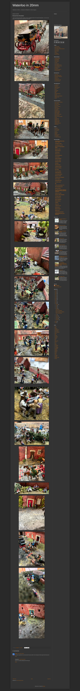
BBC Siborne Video (57, 47)
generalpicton (57, 285)
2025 (56, 321)
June (56, 308)
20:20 (55, 326)
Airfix (55, 327)
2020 (56, 298)
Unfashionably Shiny (58, 180)
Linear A (56, 131)
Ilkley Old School (57, 164)
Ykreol (56, 98)
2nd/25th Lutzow (61, 238)
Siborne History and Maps (58, 116)
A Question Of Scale (58, 166)
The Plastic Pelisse (58, 196)
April (56, 305)
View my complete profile (57, 286)
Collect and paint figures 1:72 (59, 185)
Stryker (16, 653)
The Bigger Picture (62, 276)
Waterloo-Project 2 (58, 188)
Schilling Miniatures (57, 93)
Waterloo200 (57, 124)
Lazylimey (56, 202)
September (57, 317)
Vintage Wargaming (58, 172)
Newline (56, 91)
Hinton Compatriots (58, 199)
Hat (55, 339)
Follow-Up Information (59, 313)
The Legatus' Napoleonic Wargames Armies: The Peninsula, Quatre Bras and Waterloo (60, 190)
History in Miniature (57, 106)
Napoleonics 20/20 (58, 161)
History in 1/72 (57, 153)
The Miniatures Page (58, 79)
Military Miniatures (58, 197)
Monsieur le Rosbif (58, 175)
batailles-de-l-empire (58, 193)
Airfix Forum (56, 74)
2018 (56, 295)
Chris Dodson (57, 61)
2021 (56, 299)
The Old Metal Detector (58, 174)
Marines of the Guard (62, 225)
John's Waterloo (57, 108)
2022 (56, 300)
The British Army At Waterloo (59, 177)
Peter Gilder (57, 169)
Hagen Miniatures (57, 87)
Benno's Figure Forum (58, 75)
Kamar (56, 89)
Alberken (56, 328)
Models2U (56, 132)
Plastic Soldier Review (58, 114)
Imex (55, 343)
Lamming (56, 346)
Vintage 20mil (57, 118)
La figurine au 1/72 (58, 205)
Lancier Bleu (56, 135)
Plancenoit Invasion (62, 244)
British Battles (57, 103)
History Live (57, 204)
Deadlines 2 (61, 250)
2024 (56, 303)
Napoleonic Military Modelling (59, 194)
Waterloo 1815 (57, 210)
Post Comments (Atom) (19, 680)
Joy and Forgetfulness (58, 155)
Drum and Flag (57, 129)
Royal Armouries (57, 115)
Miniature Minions (58, 150)
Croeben (56, 62)
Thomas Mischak (57, 70)
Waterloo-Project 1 (58, 208)
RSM (55, 92)
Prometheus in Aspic (58, 143)
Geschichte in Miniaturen (58, 76)
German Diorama (57, 67)
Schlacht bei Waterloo (58, 69)
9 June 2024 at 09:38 (22, 659)
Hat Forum (56, 77)
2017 (56, 294)
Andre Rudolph (57, 46)
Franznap (56, 336)
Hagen (56, 338)
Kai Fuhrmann (57, 130)
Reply (16, 656)
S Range (56, 355)
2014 (56, 290)
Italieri (56, 344)
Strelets (56, 117)
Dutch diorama (57, 63)
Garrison (56, 337)
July (56, 314)
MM (55, 183)
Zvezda (56, 358)
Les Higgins (56, 347)
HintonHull (56, 163)
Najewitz (56, 133)
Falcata (56, 335)
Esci (55, 334)
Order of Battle (57, 113)
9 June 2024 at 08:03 (21, 653)
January (57, 304)
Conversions (57, 309)
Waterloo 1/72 (57, 119)
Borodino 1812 (57, 207)
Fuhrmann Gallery (57, 104)
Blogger (44, 686)
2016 (56, 293)
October (57, 318)
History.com (56, 107)
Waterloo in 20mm (26, 5)
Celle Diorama (57, 60)
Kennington (56, 90)
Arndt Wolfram (57, 59)
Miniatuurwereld (57, 134)
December (57, 319)
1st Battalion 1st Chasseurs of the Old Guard (63, 256)
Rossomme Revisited (59, 310)
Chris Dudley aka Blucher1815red (59, 48)
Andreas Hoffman (57, 58)
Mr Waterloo (56, 53)
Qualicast (56, 350)
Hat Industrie (57, 88)
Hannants (56, 128)
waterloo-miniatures (58, 158)
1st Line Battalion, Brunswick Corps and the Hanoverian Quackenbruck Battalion (63, 263)
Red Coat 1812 (57, 54)
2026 (56, 322)
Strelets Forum (57, 78)
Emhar (56, 333)
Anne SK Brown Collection (58, 102)
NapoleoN (56, 348)
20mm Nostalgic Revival (59, 186)
